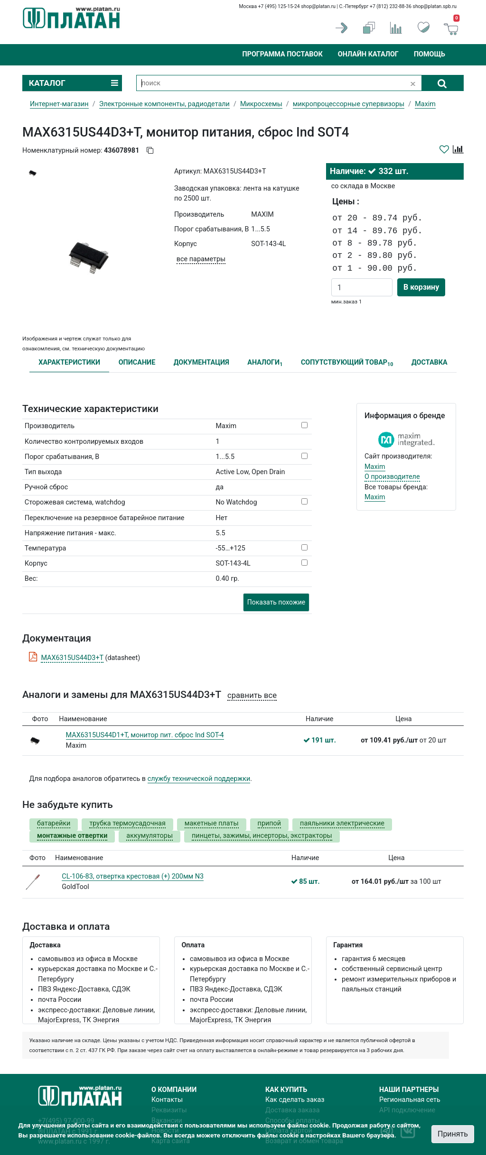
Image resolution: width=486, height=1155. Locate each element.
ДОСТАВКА (429, 362)
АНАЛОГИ (264, 362)
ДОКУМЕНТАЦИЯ (201, 362)
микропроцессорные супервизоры (349, 104)
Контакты (167, 1100)
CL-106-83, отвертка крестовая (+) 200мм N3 (133, 876)
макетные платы (212, 823)
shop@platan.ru (318, 6)
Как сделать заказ (295, 1100)
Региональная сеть (409, 1100)
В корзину (421, 287)
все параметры (201, 259)
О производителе (392, 477)
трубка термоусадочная (127, 823)
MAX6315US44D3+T (72, 658)
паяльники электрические (342, 823)
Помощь (429, 54)
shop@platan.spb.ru (435, 6)
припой (269, 823)
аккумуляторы (149, 836)
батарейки (53, 823)
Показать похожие (276, 602)
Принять (453, 1133)
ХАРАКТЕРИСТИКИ (69, 362)
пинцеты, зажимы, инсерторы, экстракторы (262, 836)
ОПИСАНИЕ (137, 362)
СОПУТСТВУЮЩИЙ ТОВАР (347, 362)
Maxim (374, 467)
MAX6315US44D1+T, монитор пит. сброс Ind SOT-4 (145, 735)
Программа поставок (282, 54)
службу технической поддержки (199, 779)
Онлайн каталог (368, 54)
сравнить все (252, 695)
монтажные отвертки (72, 836)
